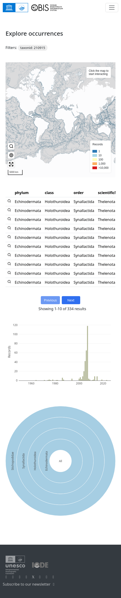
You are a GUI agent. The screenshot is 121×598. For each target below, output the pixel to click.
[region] (60, 119)
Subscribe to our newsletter (29, 584)
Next (70, 300)
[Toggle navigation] (111, 7)
